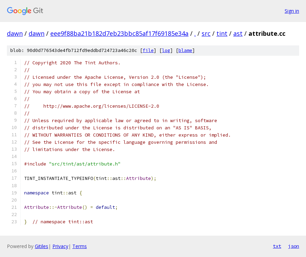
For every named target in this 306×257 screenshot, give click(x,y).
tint (221, 33)
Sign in (292, 11)
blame (185, 50)
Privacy (60, 246)
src (206, 33)
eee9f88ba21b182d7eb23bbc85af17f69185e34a (119, 33)
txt (277, 246)
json (293, 246)
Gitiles (41, 246)
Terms (79, 246)
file (148, 50)
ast (238, 33)
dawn (15, 33)
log (166, 50)
